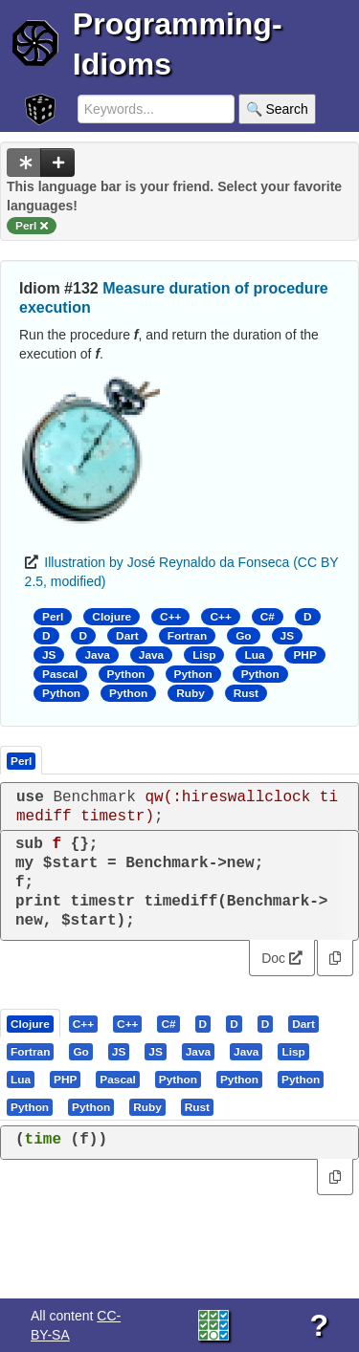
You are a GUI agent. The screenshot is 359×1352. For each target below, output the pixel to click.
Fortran (187, 636)
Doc (282, 958)
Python (126, 674)
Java (96, 655)
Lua (254, 655)
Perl (52, 616)
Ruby (190, 693)
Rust (246, 693)
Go (243, 636)
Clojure (111, 616)
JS (287, 636)
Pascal (60, 674)
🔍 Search (277, 109)
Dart (127, 636)
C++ (170, 616)
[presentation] (30, 1023)
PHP (304, 655)
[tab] (31, 1023)
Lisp (203, 655)
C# (267, 616)
